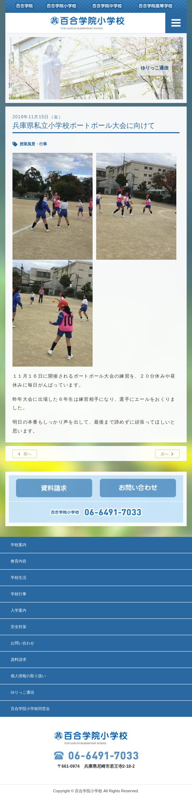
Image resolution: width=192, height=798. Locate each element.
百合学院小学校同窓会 (30, 708)
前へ (27, 454)
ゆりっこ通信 (22, 692)
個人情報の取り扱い (28, 676)
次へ (164, 454)
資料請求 (18, 659)
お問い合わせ (22, 643)
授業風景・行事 (33, 144)
